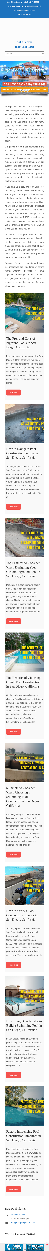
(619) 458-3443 (32, 6)
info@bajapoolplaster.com (24, 10)
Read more (13, 393)
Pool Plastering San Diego (24, 28)
